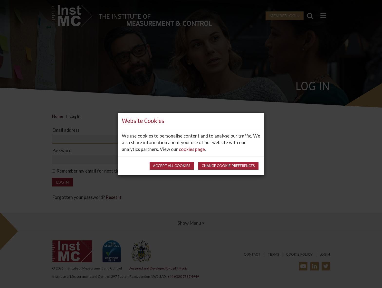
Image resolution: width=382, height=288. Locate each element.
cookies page (192, 149)
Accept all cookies (171, 166)
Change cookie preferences (228, 166)
